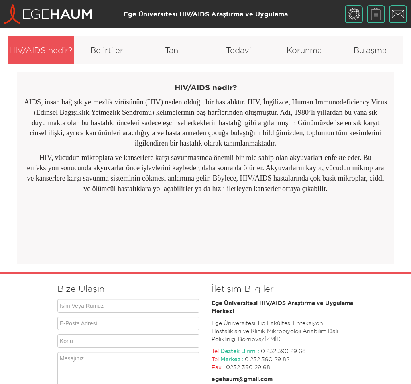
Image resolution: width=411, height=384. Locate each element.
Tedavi (238, 50)
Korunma (304, 50)
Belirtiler (106, 50)
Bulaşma (370, 50)
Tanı (172, 50)
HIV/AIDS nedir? (41, 50)
